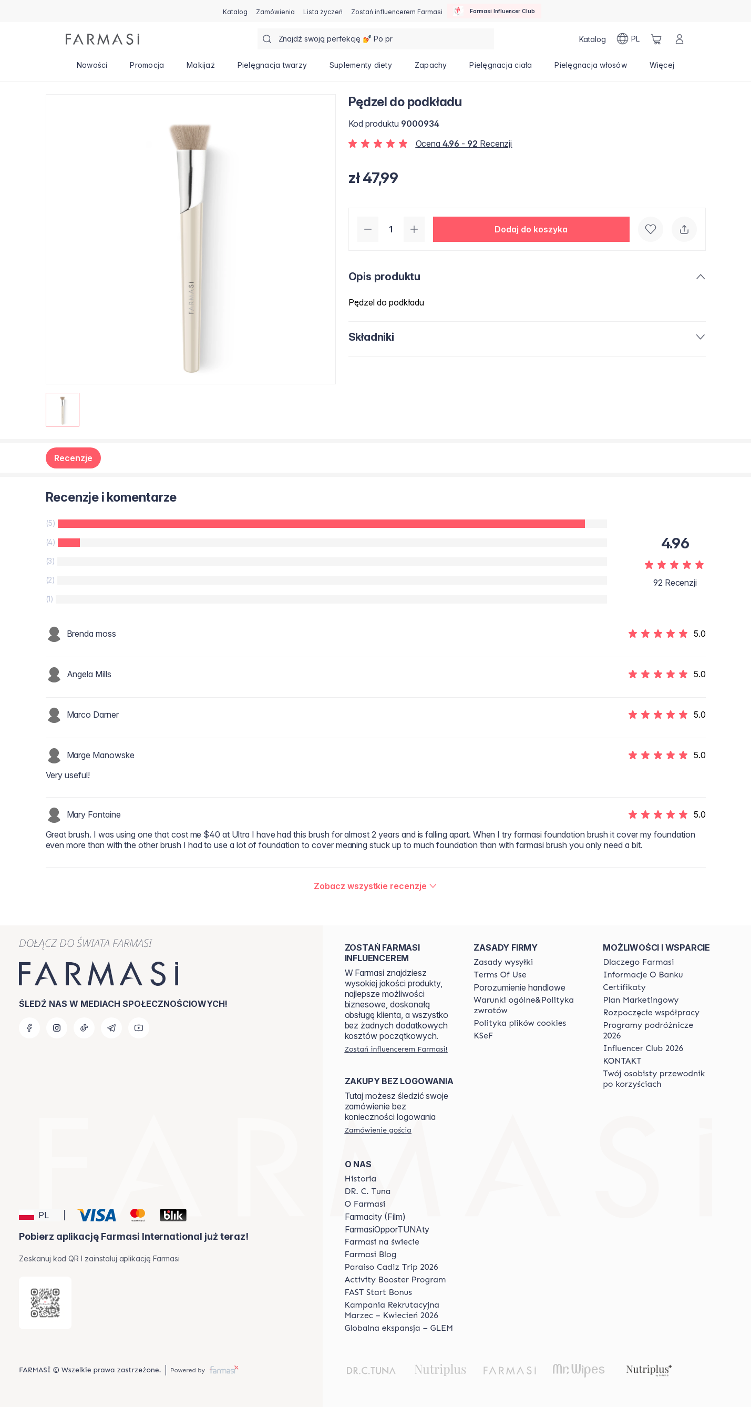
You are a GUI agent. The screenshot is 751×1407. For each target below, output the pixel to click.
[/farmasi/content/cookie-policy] (520, 1023)
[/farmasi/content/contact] (622, 1061)
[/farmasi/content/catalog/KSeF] (483, 1036)
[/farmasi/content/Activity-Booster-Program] (395, 1280)
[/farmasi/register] (275, 11)
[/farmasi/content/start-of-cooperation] (651, 1012)
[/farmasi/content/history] (361, 1179)
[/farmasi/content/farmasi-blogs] (371, 1254)
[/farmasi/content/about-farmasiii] (365, 1204)
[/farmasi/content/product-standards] (624, 987)
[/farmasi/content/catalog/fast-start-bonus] (378, 1292)
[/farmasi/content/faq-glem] (399, 1328)
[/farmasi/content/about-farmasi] (638, 962)
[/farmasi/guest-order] (378, 1130)
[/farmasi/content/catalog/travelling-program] (658, 1030)
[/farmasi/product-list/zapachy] (430, 68)
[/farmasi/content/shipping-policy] (503, 962)
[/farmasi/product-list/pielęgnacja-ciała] (500, 68)
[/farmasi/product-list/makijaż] (201, 68)
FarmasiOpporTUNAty (387, 1229)
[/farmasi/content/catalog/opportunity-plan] (640, 1000)
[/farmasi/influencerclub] (494, 11)
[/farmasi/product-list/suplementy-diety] (361, 68)
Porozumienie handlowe (519, 987)
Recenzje (73, 458)
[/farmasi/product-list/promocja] (147, 68)
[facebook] (29, 1027)
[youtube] (138, 1027)
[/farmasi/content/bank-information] (643, 975)
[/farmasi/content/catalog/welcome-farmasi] (658, 1078)
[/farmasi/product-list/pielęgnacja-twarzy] (272, 68)
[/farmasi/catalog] (235, 11)
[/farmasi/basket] (656, 39)
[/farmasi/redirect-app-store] (45, 1303)
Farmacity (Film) (375, 1216)
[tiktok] (84, 1027)
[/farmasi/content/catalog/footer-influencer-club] (643, 1048)
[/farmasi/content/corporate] (382, 1242)
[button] (531, 229)
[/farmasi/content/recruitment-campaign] (400, 1310)
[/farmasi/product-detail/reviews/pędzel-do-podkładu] (375, 886)
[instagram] (56, 1027)
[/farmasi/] (102, 39)
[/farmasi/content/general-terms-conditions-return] (529, 1005)
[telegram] (111, 1027)
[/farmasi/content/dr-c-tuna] (368, 1191)
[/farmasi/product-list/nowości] (92, 68)
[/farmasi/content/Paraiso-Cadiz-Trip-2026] (391, 1267)
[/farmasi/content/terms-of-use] (500, 975)
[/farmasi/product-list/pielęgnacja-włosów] (590, 68)
